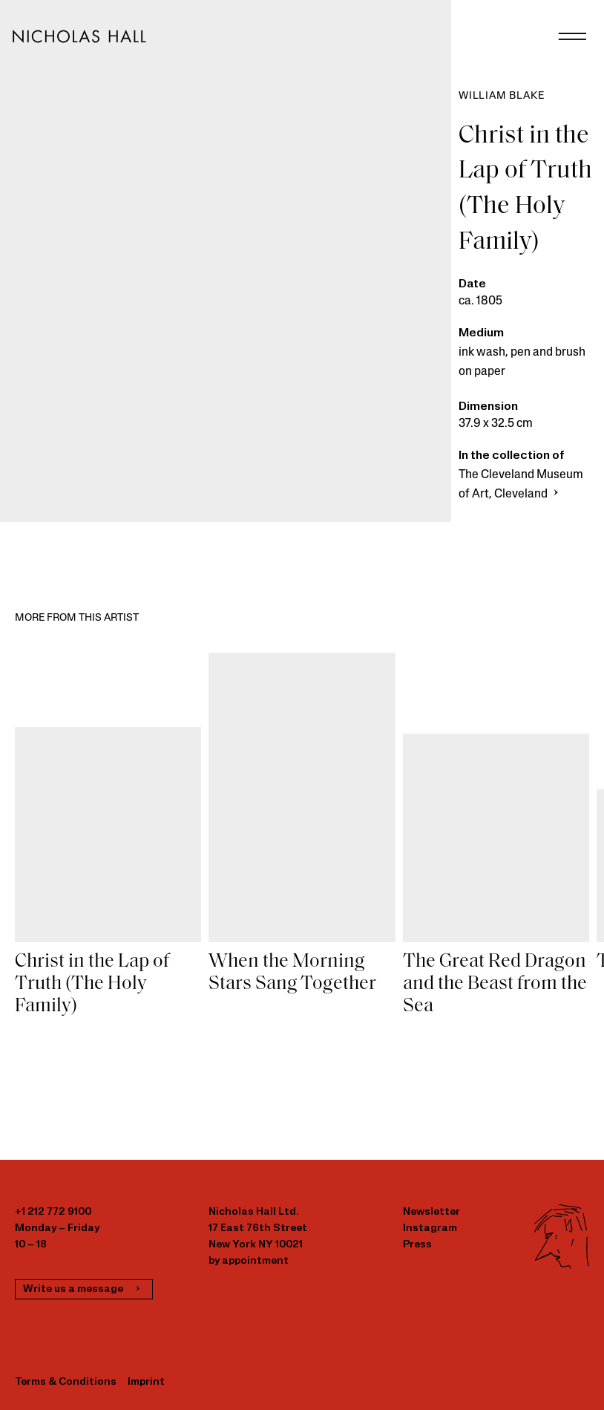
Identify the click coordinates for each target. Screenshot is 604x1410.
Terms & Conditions (65, 1382)
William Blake (501, 96)
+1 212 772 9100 (53, 1212)
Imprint (146, 1382)
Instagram (430, 1228)
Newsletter (431, 1212)
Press (417, 1244)
